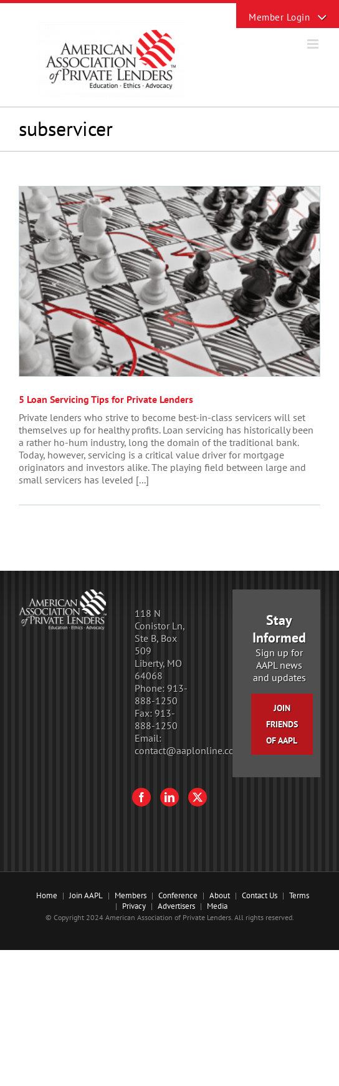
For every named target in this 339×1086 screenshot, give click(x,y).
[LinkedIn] (169, 797)
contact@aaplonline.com (188, 750)
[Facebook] (141, 797)
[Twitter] (197, 797)
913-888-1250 (161, 694)
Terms (299, 895)
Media (217, 906)
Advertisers (176, 906)
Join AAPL (86, 895)
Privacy (134, 906)
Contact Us (259, 895)
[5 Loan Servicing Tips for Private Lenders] (169, 281)
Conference (178, 895)
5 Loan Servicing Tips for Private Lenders (106, 399)
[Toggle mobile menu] (313, 44)
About (219, 895)
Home (46, 895)
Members (130, 895)
